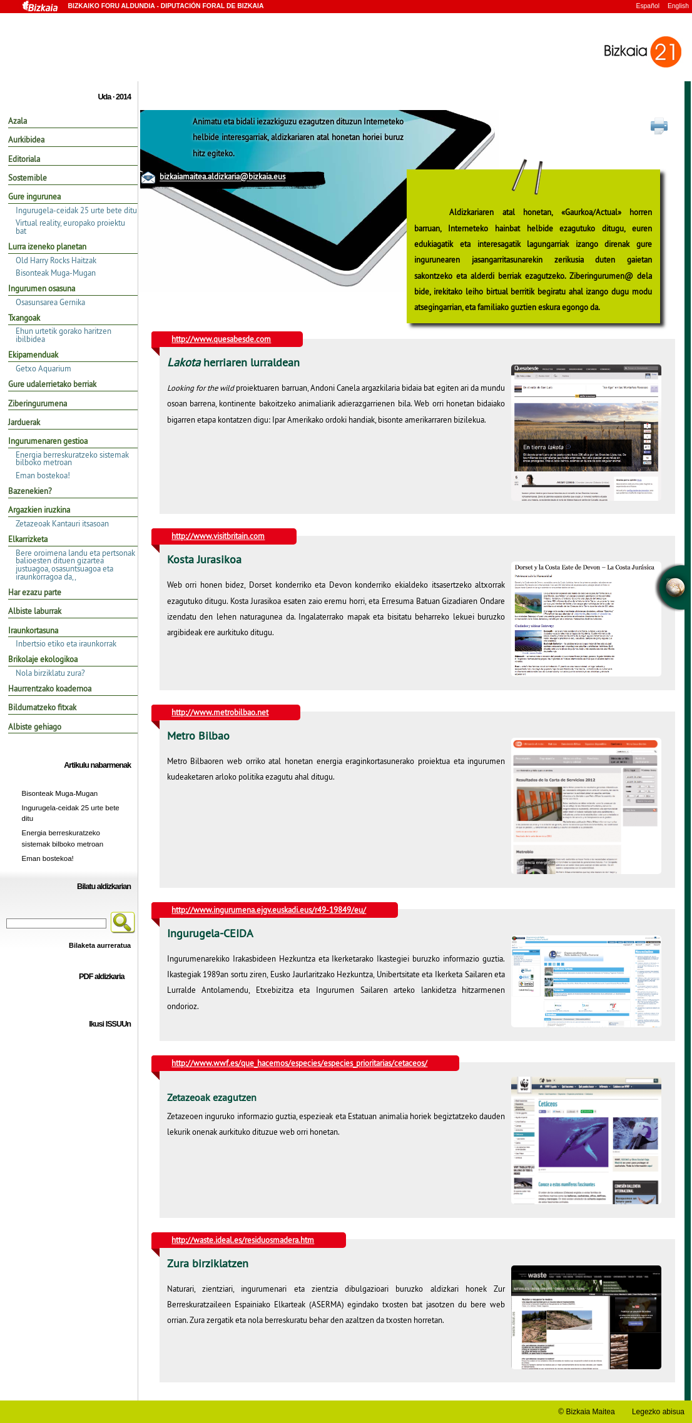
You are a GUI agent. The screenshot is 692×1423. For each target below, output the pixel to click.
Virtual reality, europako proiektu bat (70, 227)
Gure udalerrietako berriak (52, 384)
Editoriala (24, 159)
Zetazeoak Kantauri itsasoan (62, 523)
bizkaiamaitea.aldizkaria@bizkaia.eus (222, 177)
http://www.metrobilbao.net (219, 712)
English (678, 6)
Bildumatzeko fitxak (42, 707)
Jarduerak (24, 422)
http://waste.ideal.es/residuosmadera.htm (242, 1240)
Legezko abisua (658, 1411)
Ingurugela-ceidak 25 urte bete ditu (76, 210)
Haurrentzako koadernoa (49, 688)
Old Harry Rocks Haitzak (56, 260)
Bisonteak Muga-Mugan (56, 273)
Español (647, 6)
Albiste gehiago (34, 727)
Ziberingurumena (37, 403)
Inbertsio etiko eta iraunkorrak (66, 643)
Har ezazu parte (34, 592)
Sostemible (27, 178)
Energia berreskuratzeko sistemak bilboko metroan (72, 459)
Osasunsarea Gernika (50, 302)
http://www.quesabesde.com (221, 339)
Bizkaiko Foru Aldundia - (141, 7)
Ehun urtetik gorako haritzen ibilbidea (63, 335)
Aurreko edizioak (107, 1071)
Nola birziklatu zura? (50, 673)
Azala (17, 121)
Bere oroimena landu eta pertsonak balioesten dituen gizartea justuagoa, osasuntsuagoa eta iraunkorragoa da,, (75, 564)
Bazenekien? (30, 491)
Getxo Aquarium (43, 368)
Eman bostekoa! (43, 475)
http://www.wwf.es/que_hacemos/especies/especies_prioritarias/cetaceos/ (299, 1063)
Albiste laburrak (34, 611)
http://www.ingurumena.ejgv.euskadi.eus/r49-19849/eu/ (268, 910)
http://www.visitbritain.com (218, 536)
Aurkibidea (26, 139)
